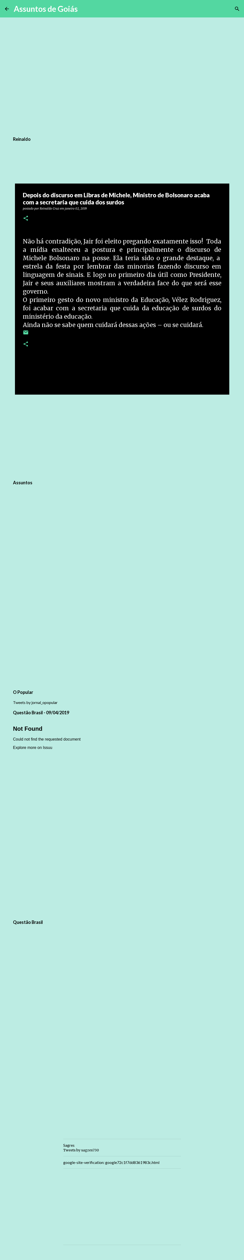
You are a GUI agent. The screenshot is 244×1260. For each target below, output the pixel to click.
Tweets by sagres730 (81, 1150)
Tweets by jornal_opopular (35, 702)
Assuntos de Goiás (46, 9)
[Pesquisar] (85, 9)
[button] (26, 218)
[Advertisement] (122, 436)
